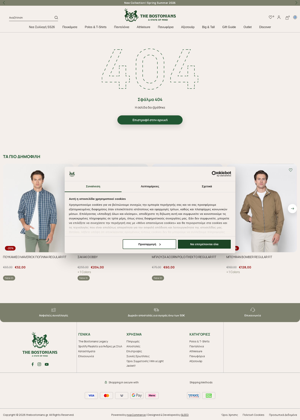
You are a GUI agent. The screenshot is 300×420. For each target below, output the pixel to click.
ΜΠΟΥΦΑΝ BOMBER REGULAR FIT (249, 257)
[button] (296, 3)
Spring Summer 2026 (161, 3)
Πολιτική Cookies (253, 415)
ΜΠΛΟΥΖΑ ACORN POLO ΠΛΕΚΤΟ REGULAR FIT (184, 257)
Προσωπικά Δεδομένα (283, 415)
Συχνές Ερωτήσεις (138, 356)
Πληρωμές (133, 341)
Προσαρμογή (149, 244)
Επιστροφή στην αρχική (150, 120)
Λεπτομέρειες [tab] (150, 186)
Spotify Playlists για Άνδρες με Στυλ (100, 346)
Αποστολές (133, 346)
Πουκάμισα (69, 27)
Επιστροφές (134, 351)
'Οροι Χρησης (229, 415)
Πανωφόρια (165, 27)
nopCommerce (136, 415)
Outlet (247, 27)
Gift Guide (229, 27)
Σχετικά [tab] (207, 186)
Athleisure (143, 27)
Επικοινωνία (86, 356)
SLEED (185, 415)
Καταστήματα (86, 351)
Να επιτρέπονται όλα (204, 244)
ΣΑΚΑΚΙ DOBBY (88, 257)
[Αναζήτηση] (32, 18)
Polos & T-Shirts (95, 27)
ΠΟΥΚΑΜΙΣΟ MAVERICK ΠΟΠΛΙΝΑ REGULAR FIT (35, 257)
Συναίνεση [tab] (93, 186)
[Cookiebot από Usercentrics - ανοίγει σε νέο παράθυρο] (214, 174)
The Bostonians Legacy (93, 341)
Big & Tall (208, 27)
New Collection (134, 3)
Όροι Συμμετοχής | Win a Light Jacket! (145, 363)
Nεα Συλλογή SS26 (42, 27)
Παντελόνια (121, 27)
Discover (265, 27)
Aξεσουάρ (188, 27)
